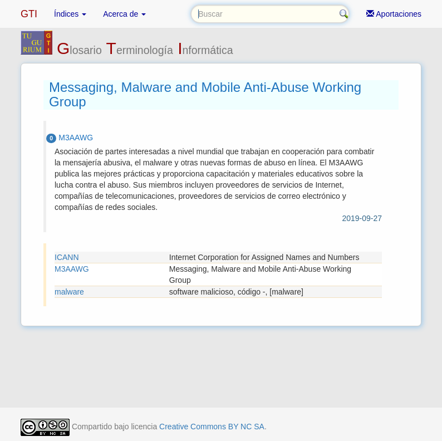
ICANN (67, 257)
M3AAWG (72, 268)
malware (69, 291)
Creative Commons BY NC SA (211, 426)
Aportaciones (393, 13)
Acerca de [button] (124, 13)
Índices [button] (70, 13)
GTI (29, 13)
